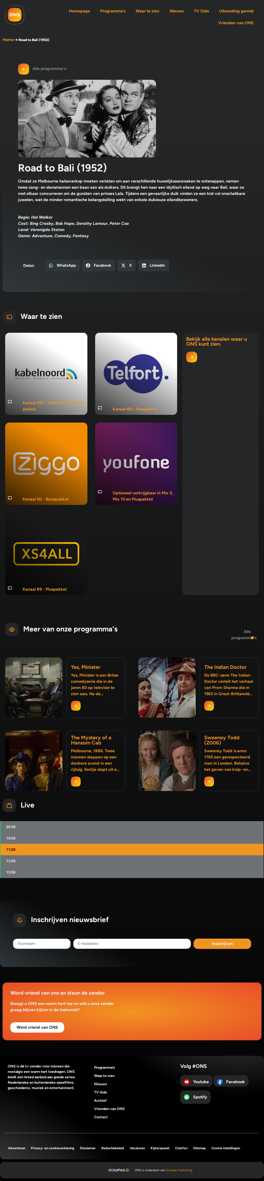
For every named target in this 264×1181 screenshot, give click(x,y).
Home (8, 39)
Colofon (181, 1148)
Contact (101, 1117)
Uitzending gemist (236, 11)
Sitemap (199, 1148)
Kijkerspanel (160, 1148)
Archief (100, 1100)
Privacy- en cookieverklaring (52, 1148)
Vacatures (137, 1148)
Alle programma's (49, 68)
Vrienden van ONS (236, 22)
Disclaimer (88, 1148)
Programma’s (112, 11)
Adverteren (16, 1148)
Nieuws (177, 11)
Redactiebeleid (112, 1148)
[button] (62, 265)
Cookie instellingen (225, 1148)
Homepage (79, 11)
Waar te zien (147, 11)
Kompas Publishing (179, 1170)
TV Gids (201, 11)
